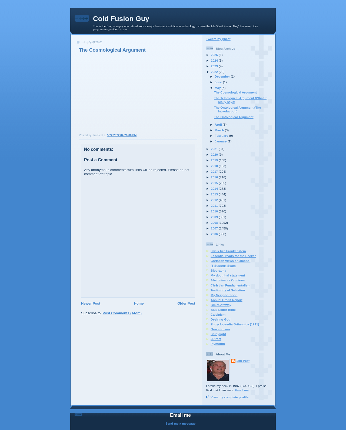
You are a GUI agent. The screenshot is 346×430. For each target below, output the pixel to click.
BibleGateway (221, 304)
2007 (215, 228)
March (220, 130)
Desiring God (220, 319)
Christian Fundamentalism (230, 285)
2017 (215, 171)
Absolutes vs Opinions (228, 280)
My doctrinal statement (228, 275)
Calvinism (218, 314)
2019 (215, 160)
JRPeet (216, 339)
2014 (215, 188)
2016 (215, 177)
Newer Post (90, 303)
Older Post (186, 303)
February (222, 135)
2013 (215, 194)
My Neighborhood (224, 295)
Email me (242, 390)
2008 (215, 222)
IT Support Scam (223, 265)
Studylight (218, 334)
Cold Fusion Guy (121, 19)
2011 (215, 205)
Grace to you (220, 329)
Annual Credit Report (226, 300)
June (219, 82)
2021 (215, 149)
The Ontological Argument (233, 117)
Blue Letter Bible (223, 309)
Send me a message (180, 423)
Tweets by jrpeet (218, 39)
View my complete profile (229, 397)
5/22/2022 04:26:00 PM (122, 135)
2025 (215, 54)
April (219, 124)
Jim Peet (243, 360)
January (221, 141)
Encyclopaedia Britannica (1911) (235, 324)
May (218, 87)
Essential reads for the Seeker (233, 256)
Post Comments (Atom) (122, 313)
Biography (218, 270)
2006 (215, 234)
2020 (215, 154)
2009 (215, 217)
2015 (215, 183)
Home (139, 303)
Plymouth (218, 343)
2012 (215, 200)
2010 (215, 211)
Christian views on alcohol (230, 260)
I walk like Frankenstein (228, 251)
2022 (215, 72)
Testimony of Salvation (228, 290)
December (223, 76)
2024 (215, 60)
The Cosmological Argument (112, 50)
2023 (215, 66)
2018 (215, 166)
